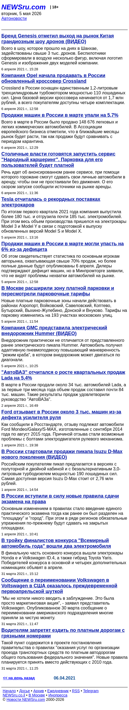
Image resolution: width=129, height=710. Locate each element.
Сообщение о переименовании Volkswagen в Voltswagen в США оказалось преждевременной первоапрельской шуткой (59, 585)
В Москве (37, 695)
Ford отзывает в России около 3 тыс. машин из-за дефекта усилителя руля (61, 414)
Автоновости (14, 18)
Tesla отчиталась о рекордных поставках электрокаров (50, 202)
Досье (24, 691)
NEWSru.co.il (14, 695)
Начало (9, 691)
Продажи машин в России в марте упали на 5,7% (59, 115)
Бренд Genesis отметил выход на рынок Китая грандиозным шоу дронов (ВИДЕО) (57, 38)
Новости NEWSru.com (25, 699)
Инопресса (58, 695)
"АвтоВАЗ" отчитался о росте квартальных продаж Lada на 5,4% (63, 375)
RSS (76, 691)
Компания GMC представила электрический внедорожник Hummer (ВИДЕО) (54, 330)
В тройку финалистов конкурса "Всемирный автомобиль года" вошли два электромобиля (56, 543)
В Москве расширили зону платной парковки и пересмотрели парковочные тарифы (57, 291)
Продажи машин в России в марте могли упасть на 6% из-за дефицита (62, 246)
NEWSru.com (23, 7)
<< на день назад (19, 678)
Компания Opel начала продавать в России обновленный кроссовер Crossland (53, 78)
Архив (38, 691)
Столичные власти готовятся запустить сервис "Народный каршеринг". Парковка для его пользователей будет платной (58, 159)
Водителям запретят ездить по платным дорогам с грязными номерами (63, 633)
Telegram (91, 691)
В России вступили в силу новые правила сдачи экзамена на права (60, 498)
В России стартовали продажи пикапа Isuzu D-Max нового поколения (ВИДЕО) (62, 454)
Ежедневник (58, 691)
